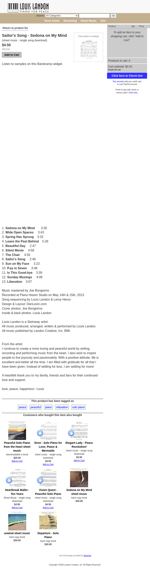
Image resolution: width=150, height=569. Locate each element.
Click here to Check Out (127, 75)
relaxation (62, 407)
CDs (103, 20)
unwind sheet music (17, 533)
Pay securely (118, 81)
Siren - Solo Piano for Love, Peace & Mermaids (48, 446)
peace (22, 407)
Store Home (52, 20)
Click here (133, 93)
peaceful (35, 407)
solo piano (78, 407)
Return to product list (15, 28)
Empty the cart (114, 70)
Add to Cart (11, 54)
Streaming (70, 20)
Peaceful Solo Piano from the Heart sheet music (17, 446)
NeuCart (87, 556)
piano (48, 407)
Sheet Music (88, 20)
